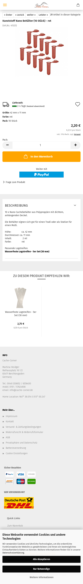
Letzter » (43, 14)
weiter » (31, 14)
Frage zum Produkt (15, 182)
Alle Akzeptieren (41, 559)
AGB (8, 437)
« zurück (19, 14)
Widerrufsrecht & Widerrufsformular (24, 432)
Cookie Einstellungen (17, 453)
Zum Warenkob (15, 525)
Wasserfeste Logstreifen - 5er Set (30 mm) (27, 251)
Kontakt (10, 421)
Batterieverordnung (16, 448)
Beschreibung (16, 205)
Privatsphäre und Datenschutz (21, 442)
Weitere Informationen (41, 577)
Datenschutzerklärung (13, 552)
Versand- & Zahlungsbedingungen (23, 427)
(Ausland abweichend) (36, 106)
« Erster (8, 14)
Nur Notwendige (41, 569)
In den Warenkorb (38, 156)
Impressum (11, 416)
